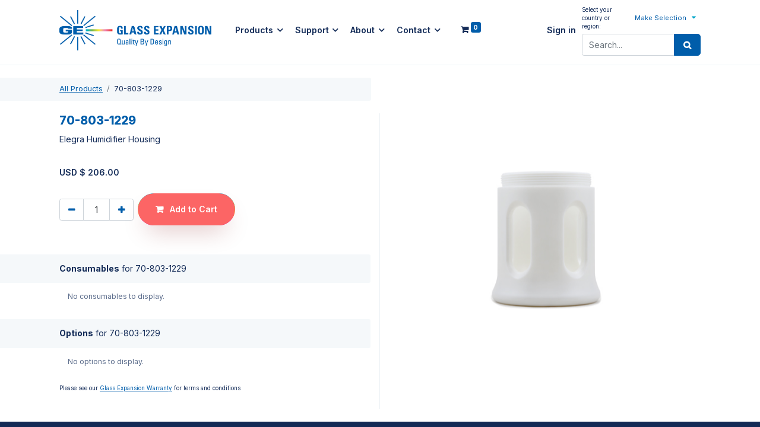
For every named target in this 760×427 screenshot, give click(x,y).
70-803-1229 (97, 121)
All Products (81, 88)
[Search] (687, 45)
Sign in (561, 30)
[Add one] (121, 210)
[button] (666, 17)
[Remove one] (71, 210)
